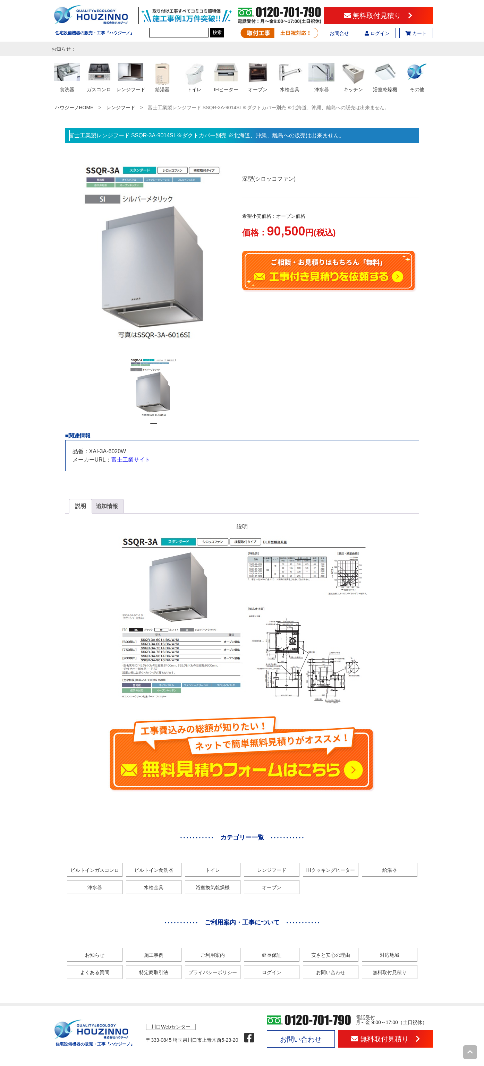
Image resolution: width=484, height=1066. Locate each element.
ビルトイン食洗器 (153, 870)
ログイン (377, 33)
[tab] (80, 506)
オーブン (271, 887)
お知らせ (94, 955)
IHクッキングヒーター (330, 870)
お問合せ (339, 33)
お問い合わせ (330, 972)
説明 (80, 506)
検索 (217, 32)
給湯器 (389, 870)
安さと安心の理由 (330, 955)
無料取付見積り (378, 15)
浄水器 (94, 887)
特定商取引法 (153, 972)
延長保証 (271, 955)
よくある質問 (94, 972)
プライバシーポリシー (212, 972)
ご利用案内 (213, 955)
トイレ (212, 870)
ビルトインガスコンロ (94, 870)
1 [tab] (153, 426)
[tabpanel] (153, 388)
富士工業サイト (130, 460)
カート (416, 33)
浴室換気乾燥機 (213, 887)
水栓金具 (153, 887)
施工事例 (153, 955)
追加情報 (107, 506)
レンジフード (120, 107)
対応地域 (389, 955)
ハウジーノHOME (74, 107)
